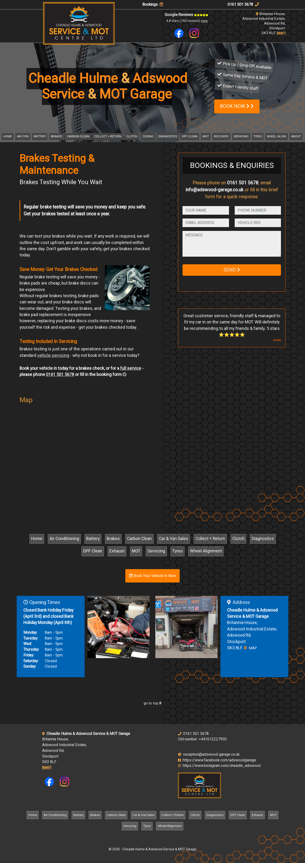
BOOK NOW (237, 106)
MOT (206, 136)
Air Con (23, 136)
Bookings (152, 4)
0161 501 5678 (243, 4)
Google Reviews (186, 15)
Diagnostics (167, 136)
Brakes (56, 136)
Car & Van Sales (173, 539)
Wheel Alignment (206, 551)
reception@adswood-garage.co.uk (209, 754)
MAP (250, 648)
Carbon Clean (78, 136)
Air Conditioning (64, 539)
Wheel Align (276, 136)
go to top (153, 703)
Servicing (241, 136)
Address (238, 602)
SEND (232, 269)
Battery (40, 136)
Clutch (131, 136)
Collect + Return (107, 136)
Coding (147, 136)
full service (130, 368)
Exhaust (117, 551)
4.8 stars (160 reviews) (187, 20)
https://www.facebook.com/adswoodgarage (217, 760)
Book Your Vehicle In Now (152, 576)
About (296, 136)
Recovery (221, 136)
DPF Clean (190, 136)
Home (7, 136)
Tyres (257, 136)
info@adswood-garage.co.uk (215, 190)
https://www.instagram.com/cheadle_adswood (219, 766)
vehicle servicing (53, 356)
